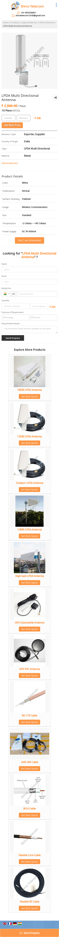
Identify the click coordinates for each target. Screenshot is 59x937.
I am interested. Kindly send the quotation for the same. (29, 329)
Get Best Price (12, 125)
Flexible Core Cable (30, 855)
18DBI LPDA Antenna (29, 390)
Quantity (5, 300)
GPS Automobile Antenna (29, 622)
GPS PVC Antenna (29, 669)
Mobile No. (6, 288)
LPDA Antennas (46, 22)
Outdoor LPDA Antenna (29, 483)
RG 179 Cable (29, 715)
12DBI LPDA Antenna (29, 436)
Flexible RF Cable (29, 901)
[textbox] (23, 118)
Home (6, 22)
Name (4, 264)
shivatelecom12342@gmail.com (30, 15)
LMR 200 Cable (29, 762)
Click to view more (10, 163)
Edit (37, 117)
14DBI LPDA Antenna (29, 529)
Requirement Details (11, 324)
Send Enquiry (30, 933)
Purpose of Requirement (12, 312)
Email (4, 276)
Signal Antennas (29, 22)
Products (15, 22)
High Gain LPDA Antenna (29, 576)
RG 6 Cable (29, 808)
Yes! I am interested (29, 240)
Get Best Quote (29, 396)
